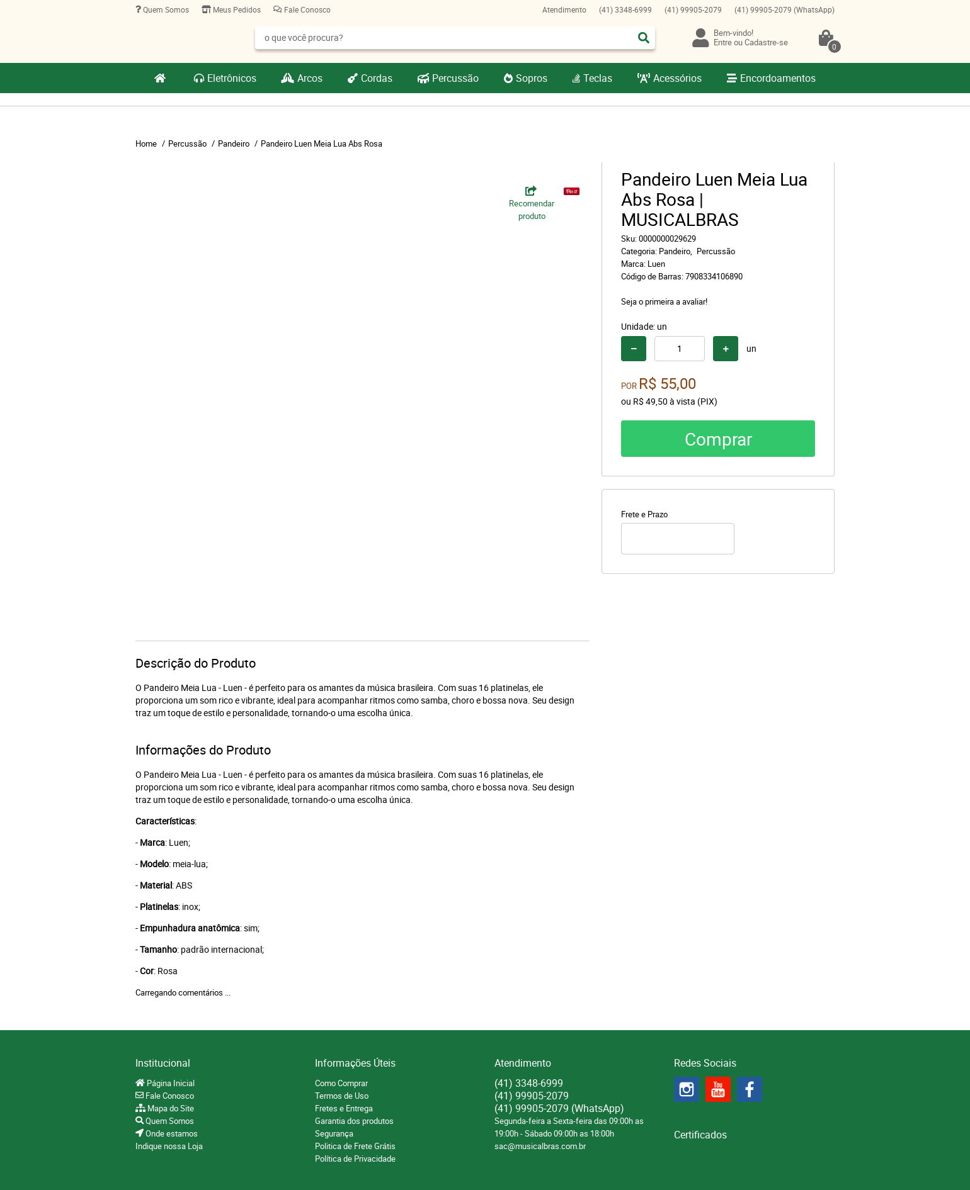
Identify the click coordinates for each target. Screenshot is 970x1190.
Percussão (455, 78)
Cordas (376, 78)
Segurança (334, 1133)
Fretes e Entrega (344, 1108)
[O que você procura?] (643, 37)
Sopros (531, 78)
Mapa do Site (170, 1108)
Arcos (309, 78)
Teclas (597, 78)
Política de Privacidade (355, 1158)
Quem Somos (165, 9)
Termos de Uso (341, 1095)
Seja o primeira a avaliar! (664, 301)
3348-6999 (625, 9)
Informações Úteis (355, 1063)
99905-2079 (693, 9)
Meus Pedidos (236, 9)
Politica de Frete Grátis (355, 1146)
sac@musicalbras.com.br (540, 1146)
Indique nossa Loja (169, 1146)
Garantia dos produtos (354, 1120)
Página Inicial (170, 1083)
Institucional (162, 1063)
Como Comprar (341, 1083)
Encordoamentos (778, 78)
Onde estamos (171, 1133)
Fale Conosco (306, 9)
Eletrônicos (231, 78)
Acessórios (677, 78)
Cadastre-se (766, 42)
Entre (723, 42)
